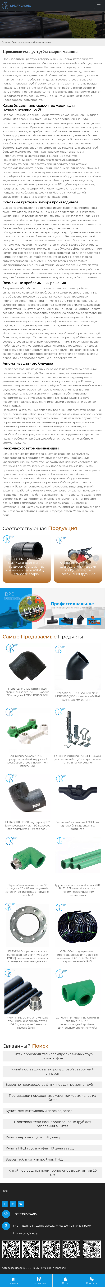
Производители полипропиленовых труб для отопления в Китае (52, 1124)
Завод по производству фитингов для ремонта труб (49, 1084)
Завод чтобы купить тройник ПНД (34, 1159)
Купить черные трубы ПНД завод (33, 1137)
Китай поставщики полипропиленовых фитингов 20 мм (52, 1173)
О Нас (66, 1280)
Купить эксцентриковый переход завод (39, 1111)
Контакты (92, 1280)
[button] (96, 558)
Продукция (39, 1280)
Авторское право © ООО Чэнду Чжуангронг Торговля (34, 1267)
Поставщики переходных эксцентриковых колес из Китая (52, 1098)
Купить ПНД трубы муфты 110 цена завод (40, 1148)
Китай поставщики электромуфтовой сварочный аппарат (52, 1071)
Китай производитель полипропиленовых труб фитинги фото (53, 1056)
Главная (6, 42)
